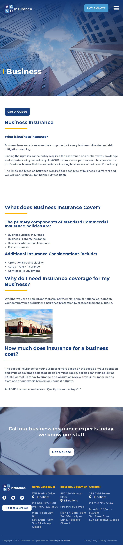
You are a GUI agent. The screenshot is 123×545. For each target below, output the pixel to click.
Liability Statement (108, 540)
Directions (40, 497)
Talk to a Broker (17, 507)
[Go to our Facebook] (4, 498)
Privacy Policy (90, 540)
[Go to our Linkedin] (22, 498)
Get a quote (96, 8)
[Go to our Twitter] (13, 498)
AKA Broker (65, 540)
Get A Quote (17, 111)
